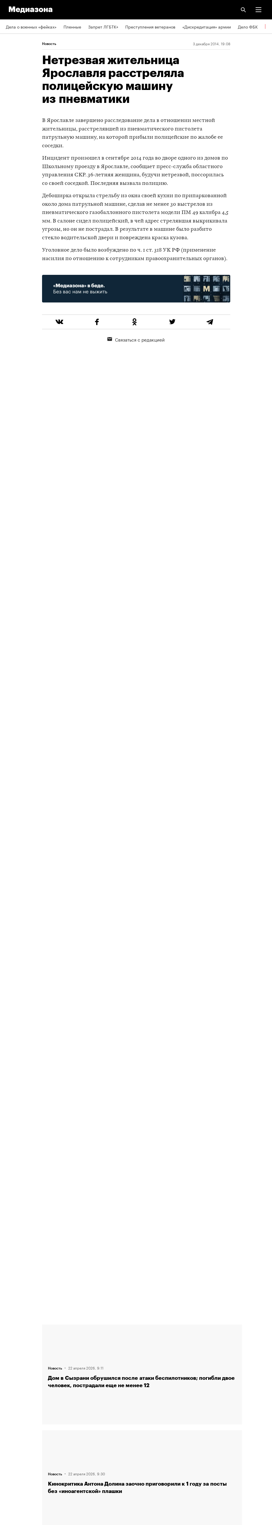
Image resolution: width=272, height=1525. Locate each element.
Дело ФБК (248, 26)
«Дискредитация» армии (206, 26)
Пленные (72, 26)
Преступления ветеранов (150, 26)
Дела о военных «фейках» (31, 26)
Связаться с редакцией (136, 339)
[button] (258, 10)
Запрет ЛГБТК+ (103, 26)
